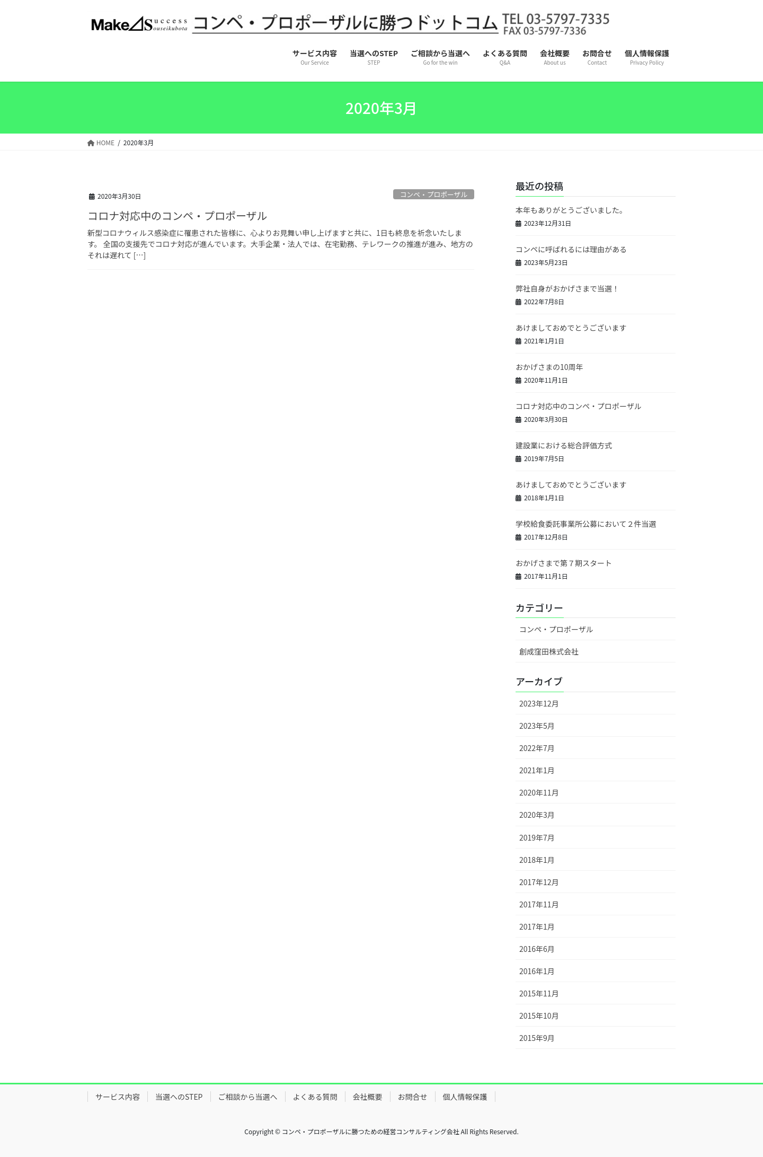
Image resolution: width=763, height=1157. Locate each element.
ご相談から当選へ (248, 1096)
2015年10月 (539, 1015)
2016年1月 (537, 971)
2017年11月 (539, 904)
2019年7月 (537, 837)
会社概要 (368, 1096)
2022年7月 (537, 748)
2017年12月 (539, 882)
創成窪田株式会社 (549, 651)
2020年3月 (537, 814)
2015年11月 (539, 993)
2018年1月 (537, 859)
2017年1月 (537, 926)
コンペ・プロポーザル (433, 194)
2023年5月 (537, 725)
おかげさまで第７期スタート (564, 563)
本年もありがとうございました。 (571, 210)
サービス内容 (117, 1096)
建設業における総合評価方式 (564, 445)
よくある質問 (315, 1096)
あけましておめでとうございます (571, 327)
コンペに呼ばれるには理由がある (571, 249)
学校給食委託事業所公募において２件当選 (586, 523)
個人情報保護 (465, 1096)
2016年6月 (537, 948)
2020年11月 (539, 792)
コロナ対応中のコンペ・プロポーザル (177, 215)
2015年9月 (537, 1037)
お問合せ (413, 1096)
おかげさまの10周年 (549, 366)
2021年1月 (537, 770)
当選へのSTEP (179, 1096)
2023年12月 (539, 703)
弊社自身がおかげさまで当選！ (567, 288)
